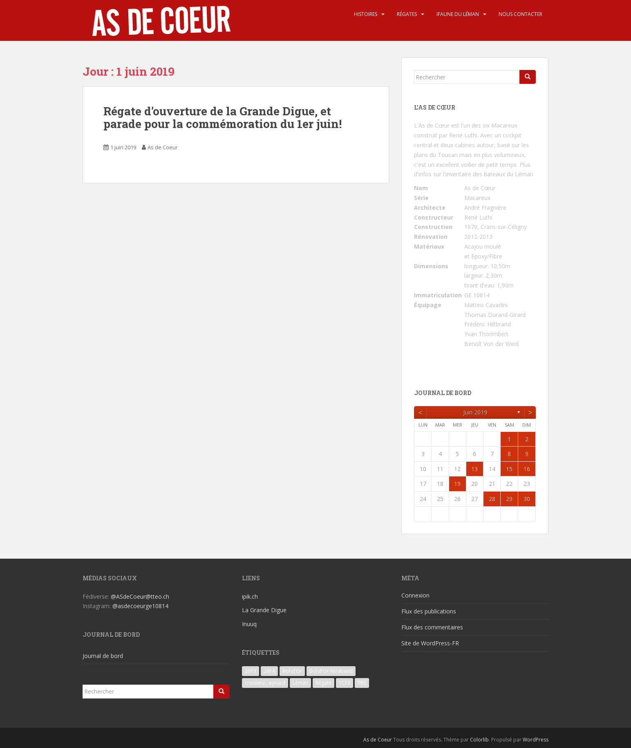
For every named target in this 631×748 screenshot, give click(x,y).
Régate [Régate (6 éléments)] (323, 682)
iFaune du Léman (457, 14)
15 (509, 469)
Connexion (415, 595)
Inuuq (249, 624)
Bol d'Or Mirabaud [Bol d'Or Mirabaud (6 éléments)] (331, 670)
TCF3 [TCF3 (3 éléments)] (344, 682)
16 (527, 469)
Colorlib (479, 739)
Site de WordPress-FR (430, 643)
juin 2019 (475, 412)
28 (492, 499)
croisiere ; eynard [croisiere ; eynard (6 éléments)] (265, 682)
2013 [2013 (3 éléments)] (250, 670)
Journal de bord (103, 656)
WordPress (535, 739)
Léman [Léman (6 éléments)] (300, 682)
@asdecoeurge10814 (140, 606)
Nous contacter (520, 14)
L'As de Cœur (432, 125)
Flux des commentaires (432, 627)
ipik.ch (250, 596)
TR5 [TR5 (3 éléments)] (362, 682)
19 (457, 483)
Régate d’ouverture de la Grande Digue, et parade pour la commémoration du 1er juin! (222, 117)
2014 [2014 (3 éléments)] (269, 670)
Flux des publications (428, 611)
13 (474, 469)
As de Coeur (163, 147)
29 (509, 499)
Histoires (365, 14)
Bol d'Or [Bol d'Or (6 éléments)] (292, 670)
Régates (407, 14)
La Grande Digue (264, 610)
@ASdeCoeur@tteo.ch (140, 596)
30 (527, 499)
